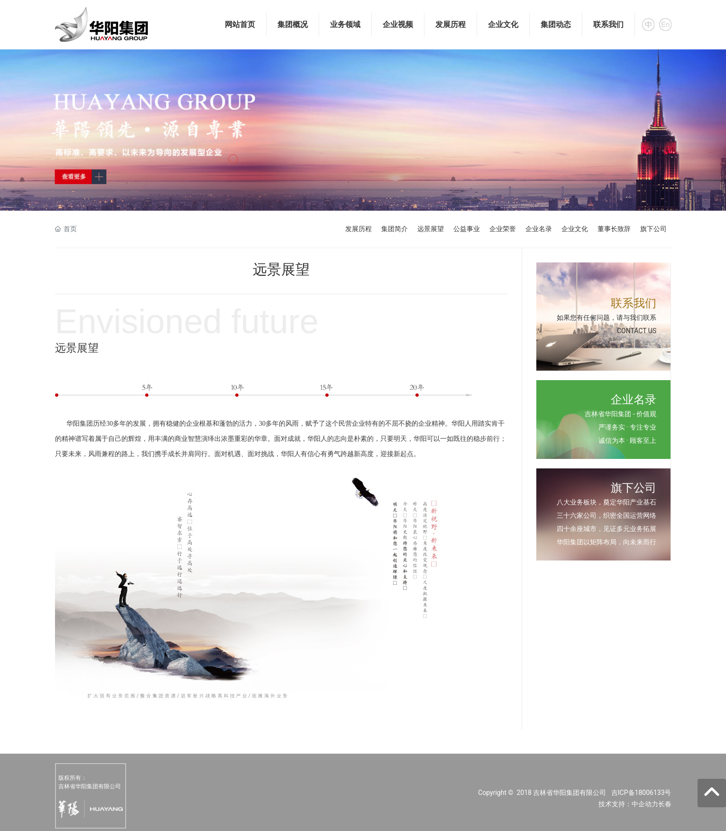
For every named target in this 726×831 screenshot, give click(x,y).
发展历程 (358, 229)
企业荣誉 (502, 229)
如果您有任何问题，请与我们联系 (606, 317)
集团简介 (394, 229)
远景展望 (430, 229)
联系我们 (633, 303)
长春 (664, 804)
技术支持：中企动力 (628, 804)
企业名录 (538, 229)
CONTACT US (636, 331)
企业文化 (574, 229)
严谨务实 (611, 427)
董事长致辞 (614, 229)
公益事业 (466, 229)
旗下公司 (653, 229)
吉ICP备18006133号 (641, 792)
